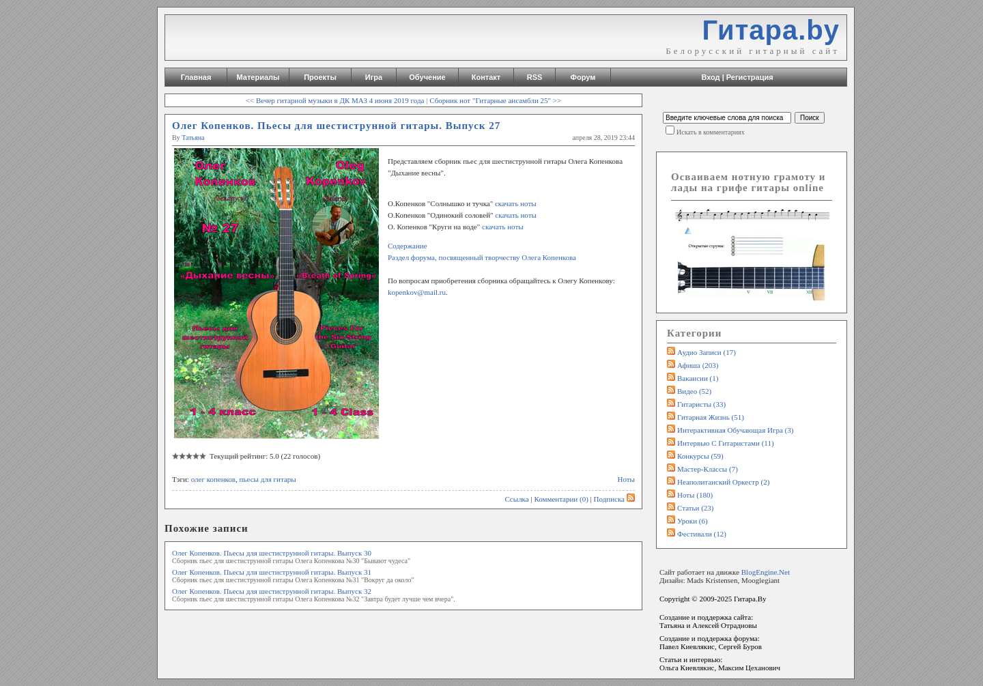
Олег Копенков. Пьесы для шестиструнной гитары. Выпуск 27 (336, 125)
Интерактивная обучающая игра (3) (735, 430)
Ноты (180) (695, 495)
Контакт (486, 77)
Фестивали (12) (701, 534)
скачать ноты (514, 203)
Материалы (258, 77)
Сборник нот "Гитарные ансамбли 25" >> (495, 100)
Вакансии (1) (697, 378)
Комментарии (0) (561, 499)
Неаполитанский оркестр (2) (723, 482)
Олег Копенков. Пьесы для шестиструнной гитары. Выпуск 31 (271, 572)
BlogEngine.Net (765, 572)
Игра (373, 77)
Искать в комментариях (710, 132)
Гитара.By (750, 599)
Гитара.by (771, 30)
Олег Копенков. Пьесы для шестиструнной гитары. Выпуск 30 (271, 553)
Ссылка (516, 499)
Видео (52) (694, 391)
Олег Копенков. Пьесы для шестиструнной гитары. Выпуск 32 (271, 591)
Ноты (627, 479)
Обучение (427, 77)
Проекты (320, 77)
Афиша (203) (697, 365)
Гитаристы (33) (701, 404)
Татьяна (193, 137)
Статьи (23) (695, 508)
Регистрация (749, 77)
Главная (196, 77)
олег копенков (213, 479)
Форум (583, 77)
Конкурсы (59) (700, 456)
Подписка (614, 499)
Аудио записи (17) (706, 352)
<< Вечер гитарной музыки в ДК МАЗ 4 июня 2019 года (335, 100)
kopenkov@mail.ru (417, 292)
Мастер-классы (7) (707, 469)
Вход (710, 77)
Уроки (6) (692, 521)
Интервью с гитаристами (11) (725, 443)
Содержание (407, 246)
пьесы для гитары (268, 479)
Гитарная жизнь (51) (710, 417)
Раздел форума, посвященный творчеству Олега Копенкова (482, 257)
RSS (535, 77)
